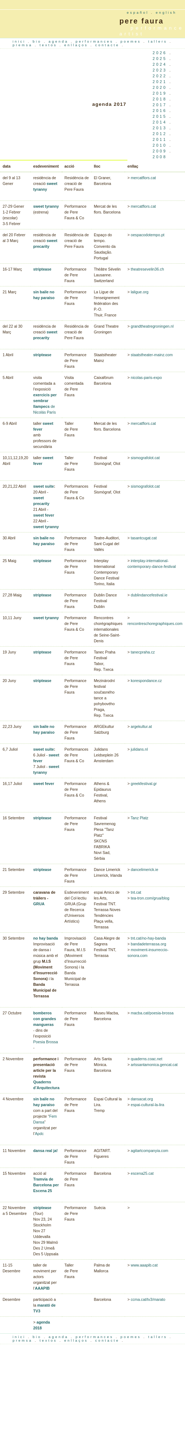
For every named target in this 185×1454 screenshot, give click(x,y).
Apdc (39, 1133)
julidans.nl (139, 749)
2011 (160, 139)
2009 (160, 151)
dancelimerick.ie (144, 869)
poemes (132, 41)
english (166, 12)
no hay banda (45, 938)
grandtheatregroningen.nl (152, 326)
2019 (160, 93)
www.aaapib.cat (144, 1265)
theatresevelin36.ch (147, 269)
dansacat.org (142, 1099)
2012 (160, 133)
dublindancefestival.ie (149, 595)
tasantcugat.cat (144, 538)
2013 (160, 128)
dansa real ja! (45, 1150)
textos (49, 45)
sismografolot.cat (145, 458)
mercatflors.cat (143, 178)
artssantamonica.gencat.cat (154, 1064)
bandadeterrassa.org (148, 944)
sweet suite (43, 486)
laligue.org (139, 292)
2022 (160, 76)
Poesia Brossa (45, 1042)
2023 (160, 70)
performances (96, 41)
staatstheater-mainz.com (152, 355)
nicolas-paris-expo (146, 377)
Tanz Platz (139, 818)
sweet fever (43, 515)
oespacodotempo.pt (147, 235)
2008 (160, 157)
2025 (160, 58)
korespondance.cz (146, 680)
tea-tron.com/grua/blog (150, 898)
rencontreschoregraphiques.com (154, 623)
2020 (160, 87)
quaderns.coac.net (146, 1059)
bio (38, 41)
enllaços (77, 45)
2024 (160, 64)
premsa (24, 45)
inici (20, 41)
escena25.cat (141, 1173)
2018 (160, 99)
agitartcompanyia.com (149, 1150)
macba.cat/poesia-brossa (151, 1013)
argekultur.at (141, 726)
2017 (160, 105)
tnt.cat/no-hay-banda (148, 938)
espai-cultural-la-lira (147, 1105)
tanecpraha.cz (143, 652)
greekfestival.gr (144, 783)
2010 (160, 145)
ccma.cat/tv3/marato (148, 1299)
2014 (160, 122)
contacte (108, 45)
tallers (159, 41)
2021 (160, 81)
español (138, 12)
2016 (160, 110)
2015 (160, 116)
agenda (60, 41)
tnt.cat (136, 892)
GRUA (38, 904)
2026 (160, 53)
